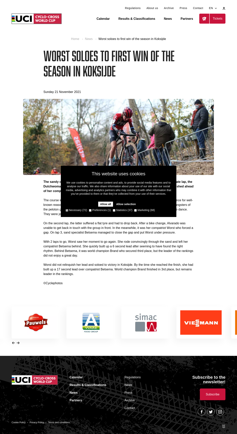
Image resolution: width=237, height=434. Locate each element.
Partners (187, 18)
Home (75, 39)
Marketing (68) (144, 210)
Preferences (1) (100, 210)
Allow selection (126, 204)
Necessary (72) (76, 210)
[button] (13, 342)
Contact (198, 8)
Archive (169, 8)
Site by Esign (223, 426)
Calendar (103, 18)
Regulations (133, 8)
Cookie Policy (19, 422)
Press (183, 8)
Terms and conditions (59, 422)
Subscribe (212, 394)
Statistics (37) (122, 210)
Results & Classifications (136, 18)
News (168, 18)
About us (152, 8)
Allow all (105, 204)
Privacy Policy (37, 422)
